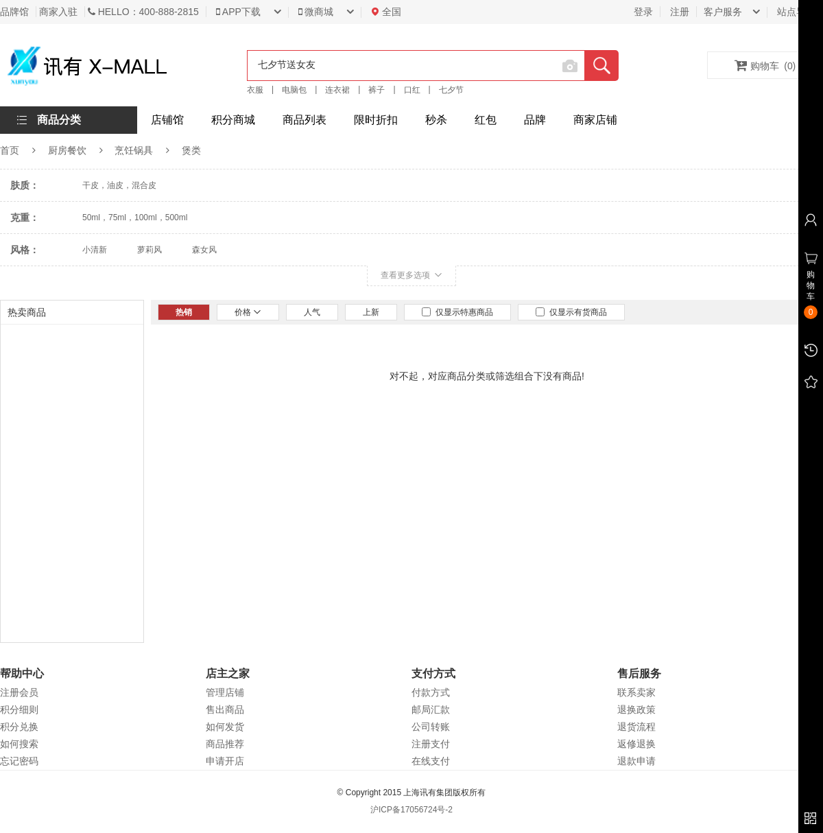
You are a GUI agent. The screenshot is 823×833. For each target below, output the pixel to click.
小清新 (94, 250)
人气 (312, 312)
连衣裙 (337, 90)
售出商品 (225, 709)
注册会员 (19, 692)
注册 (679, 11)
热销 (184, 312)
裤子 (376, 90)
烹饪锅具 (134, 150)
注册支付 (431, 743)
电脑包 (294, 90)
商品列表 (304, 120)
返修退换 (636, 743)
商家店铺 (595, 120)
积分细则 (19, 709)
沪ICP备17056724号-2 (411, 809)
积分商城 (233, 120)
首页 (9, 150)
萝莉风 (149, 250)
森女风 (204, 250)
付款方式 (431, 692)
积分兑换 (19, 726)
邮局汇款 (431, 709)
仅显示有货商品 (571, 312)
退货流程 (636, 726)
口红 (412, 90)
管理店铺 (225, 692)
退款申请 (636, 760)
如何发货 (225, 726)
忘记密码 (19, 760)
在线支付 (431, 760)
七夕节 (451, 90)
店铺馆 (167, 120)
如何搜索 (19, 743)
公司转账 (431, 726)
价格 (248, 312)
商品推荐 (225, 743)
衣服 (255, 90)
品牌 (535, 120)
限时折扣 (376, 120)
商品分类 (59, 120)
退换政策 (636, 709)
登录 (643, 11)
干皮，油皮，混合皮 (119, 185)
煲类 (191, 150)
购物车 (765, 65)
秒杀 (436, 120)
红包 (486, 120)
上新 (371, 312)
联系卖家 (636, 692)
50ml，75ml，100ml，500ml (134, 217)
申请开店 (225, 760)
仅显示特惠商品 (457, 312)
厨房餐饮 (67, 150)
